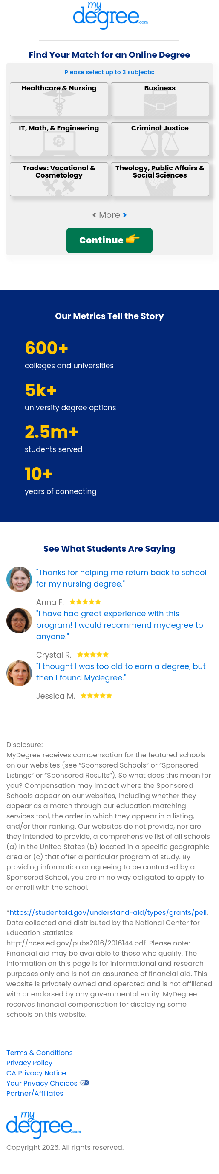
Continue (109, 240)
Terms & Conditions (39, 1053)
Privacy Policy (29, 1063)
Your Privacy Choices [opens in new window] (47, 1083)
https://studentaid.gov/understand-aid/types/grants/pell (108, 912)
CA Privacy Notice (36, 1073)
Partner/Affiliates (34, 1093)
